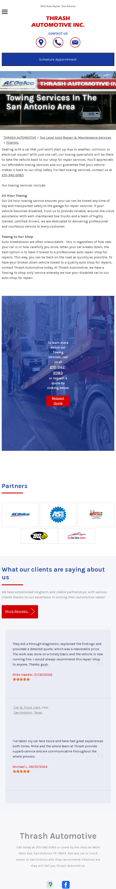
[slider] (21, 679)
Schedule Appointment (58, 59)
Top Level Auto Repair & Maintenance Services (75, 138)
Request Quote (58, 400)
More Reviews (19, 611)
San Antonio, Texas (28, 712)
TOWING (31, 88)
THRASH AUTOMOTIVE (26, 83)
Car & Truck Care (27, 707)
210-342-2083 (12, 175)
